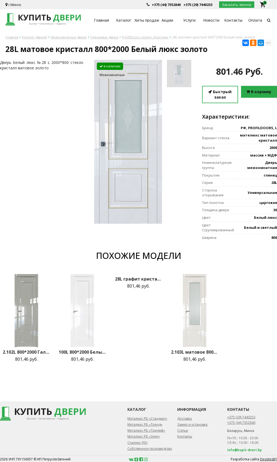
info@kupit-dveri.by (244, 450)
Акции (167, 20)
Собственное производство (149, 448)
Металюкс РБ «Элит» (143, 436)
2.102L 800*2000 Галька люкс (26, 352)
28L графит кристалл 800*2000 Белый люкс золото (138, 279)
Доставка (184, 418)
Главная (101, 20)
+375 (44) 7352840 (166, 4)
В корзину (258, 91)
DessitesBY (268, 459)
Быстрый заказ (220, 94)
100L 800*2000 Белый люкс (82, 352)
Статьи (182, 430)
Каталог (123, 20)
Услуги (189, 20)
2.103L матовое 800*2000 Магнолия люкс (194, 352)
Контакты (233, 20)
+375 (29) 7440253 (197, 4)
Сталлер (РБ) (137, 442)
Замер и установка (192, 424)
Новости (211, 20)
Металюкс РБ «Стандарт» (147, 418)
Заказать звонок (237, 4)
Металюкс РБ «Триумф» (146, 430)
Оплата (255, 20)
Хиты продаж (145, 20)
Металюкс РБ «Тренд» (144, 424)
